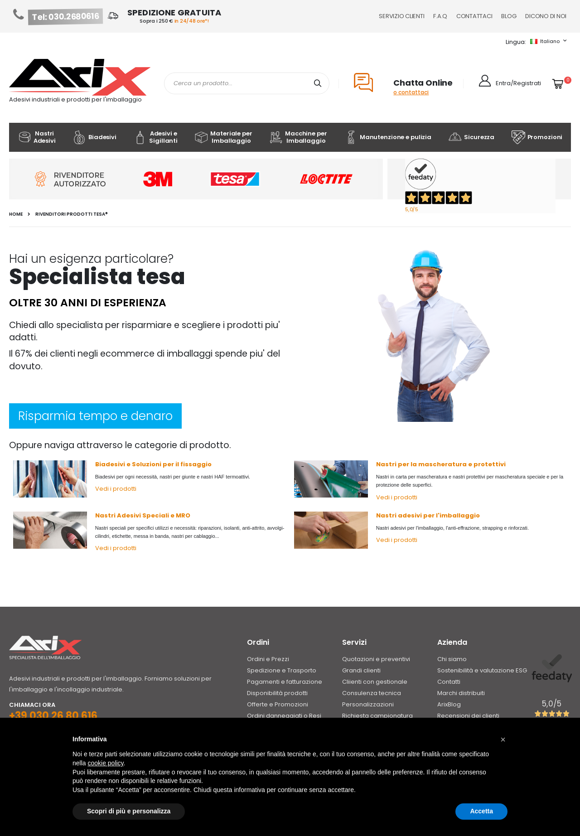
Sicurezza (471, 137)
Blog (508, 16)
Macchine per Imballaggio (298, 137)
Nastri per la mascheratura (421, 464)
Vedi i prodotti (115, 488)
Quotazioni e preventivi (376, 659)
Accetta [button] (481, 811)
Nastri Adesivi (37, 137)
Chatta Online (423, 82)
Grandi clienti (361, 670)
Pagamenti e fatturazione (284, 681)
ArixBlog (449, 704)
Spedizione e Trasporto (281, 670)
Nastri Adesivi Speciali (132, 515)
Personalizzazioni (368, 704)
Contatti (448, 681)
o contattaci (411, 92)
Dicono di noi (545, 16)
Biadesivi (94, 137)
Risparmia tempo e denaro (95, 416)
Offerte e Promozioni (277, 704)
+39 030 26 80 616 (53, 716)
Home (16, 214)
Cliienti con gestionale (374, 681)
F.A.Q (440, 16)
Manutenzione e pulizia (387, 137)
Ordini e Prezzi (268, 659)
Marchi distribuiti (461, 693)
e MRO (179, 515)
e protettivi (487, 464)
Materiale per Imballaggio (223, 137)
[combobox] (246, 83)
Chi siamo (452, 659)
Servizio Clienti (401, 16)
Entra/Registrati (518, 83)
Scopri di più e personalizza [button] (128, 811)
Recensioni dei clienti (468, 715)
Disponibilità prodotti (277, 693)
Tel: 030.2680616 (65, 16)
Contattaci (474, 16)
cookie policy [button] (105, 763)
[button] (503, 739)
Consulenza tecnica (371, 693)
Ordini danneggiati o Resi (284, 715)
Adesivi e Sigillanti (155, 137)
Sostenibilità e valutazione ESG (482, 670)
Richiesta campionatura (377, 715)
